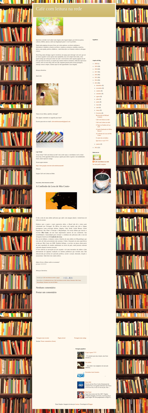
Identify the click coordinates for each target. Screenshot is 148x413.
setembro (99, 93)
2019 (96, 66)
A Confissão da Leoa (48, 280)
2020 (96, 63)
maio (97, 105)
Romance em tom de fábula (50, 282)
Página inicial (61, 338)
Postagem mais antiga (80, 338)
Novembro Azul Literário (92, 372)
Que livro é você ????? (102, 140)
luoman (77, 404)
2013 (96, 83)
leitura (68, 280)
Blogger (90, 404)
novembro (99, 88)
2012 (96, 147)
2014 (96, 80)
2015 (96, 77)
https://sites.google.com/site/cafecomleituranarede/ (50, 165)
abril (97, 107)
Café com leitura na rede (59, 8)
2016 (96, 74)
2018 (96, 69)
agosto (98, 96)
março (98, 110)
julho (97, 99)
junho (98, 102)
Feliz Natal (88, 392)
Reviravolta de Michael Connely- (102, 116)
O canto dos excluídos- (102, 138)
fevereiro (99, 113)
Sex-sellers (88, 362)
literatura (72, 280)
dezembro (99, 85)
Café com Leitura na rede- (103, 122)
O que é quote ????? (90, 352)
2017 (96, 72)
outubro (98, 91)
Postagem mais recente (42, 338)
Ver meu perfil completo (99, 164)
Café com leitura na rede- (103, 119)
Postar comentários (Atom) (48, 341)
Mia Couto (78, 280)
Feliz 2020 (88, 382)
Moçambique (40, 282)
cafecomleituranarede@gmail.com (61, 121)
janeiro (98, 144)
